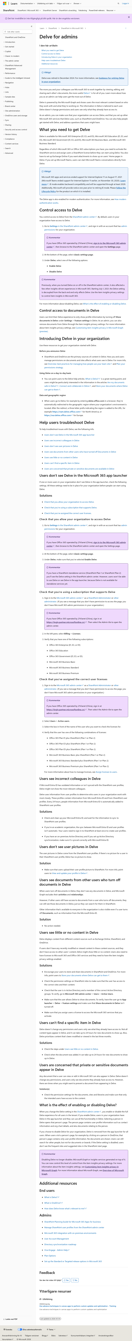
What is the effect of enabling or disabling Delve (104, 303)
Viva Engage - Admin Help (56, 1250)
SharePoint (52, 28)
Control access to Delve (51, 53)
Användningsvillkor (105, 1335)
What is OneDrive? (52, 1202)
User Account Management (56, 1238)
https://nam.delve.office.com (66, 411)
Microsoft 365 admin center (69, 597)
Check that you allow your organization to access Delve (69, 501)
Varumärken (7, 1339)
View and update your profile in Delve (69, 873)
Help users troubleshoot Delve (53, 60)
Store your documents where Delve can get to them (84, 975)
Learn (42, 28)
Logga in (125, 3)
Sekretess (62, 1335)
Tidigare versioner (32, 1335)
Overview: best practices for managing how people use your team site (79, 363)
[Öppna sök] (118, 3)
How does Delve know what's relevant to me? (64, 1208)
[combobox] (17, 32)
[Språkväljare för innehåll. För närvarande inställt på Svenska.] (8, 1330)
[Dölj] (31, 26)
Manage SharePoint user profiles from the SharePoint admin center (74, 1227)
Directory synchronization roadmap (60, 1244)
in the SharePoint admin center (68, 226)
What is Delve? (91, 378)
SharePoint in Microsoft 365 (72, 28)
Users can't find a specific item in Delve (61, 463)
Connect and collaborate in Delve (74, 386)
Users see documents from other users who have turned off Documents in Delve (80, 451)
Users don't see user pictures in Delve (61, 446)
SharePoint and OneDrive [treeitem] (15, 37)
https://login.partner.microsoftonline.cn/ (66, 622)
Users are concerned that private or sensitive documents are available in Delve (79, 468)
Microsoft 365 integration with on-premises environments (70, 1233)
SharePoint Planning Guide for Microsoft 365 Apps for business (72, 1221)
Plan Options (50, 1255)
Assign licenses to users (106, 771)
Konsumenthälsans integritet (82, 1335)
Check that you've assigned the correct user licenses (67, 513)
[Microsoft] (4, 3)
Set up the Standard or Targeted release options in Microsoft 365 (73, 1261)
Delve (86, 93)
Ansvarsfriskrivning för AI (12, 1335)
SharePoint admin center (84, 216)
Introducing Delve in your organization (57, 57)
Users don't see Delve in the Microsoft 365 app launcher (69, 434)
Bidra (53, 1335)
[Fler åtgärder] (125, 28)
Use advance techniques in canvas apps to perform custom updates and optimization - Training (77, 1306)
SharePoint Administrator (99, 597)
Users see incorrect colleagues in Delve (61, 440)
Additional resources (50, 63)
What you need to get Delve (53, 50)
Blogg (44, 1335)
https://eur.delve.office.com (57, 415)
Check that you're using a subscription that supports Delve (70, 507)
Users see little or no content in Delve (61, 457)
